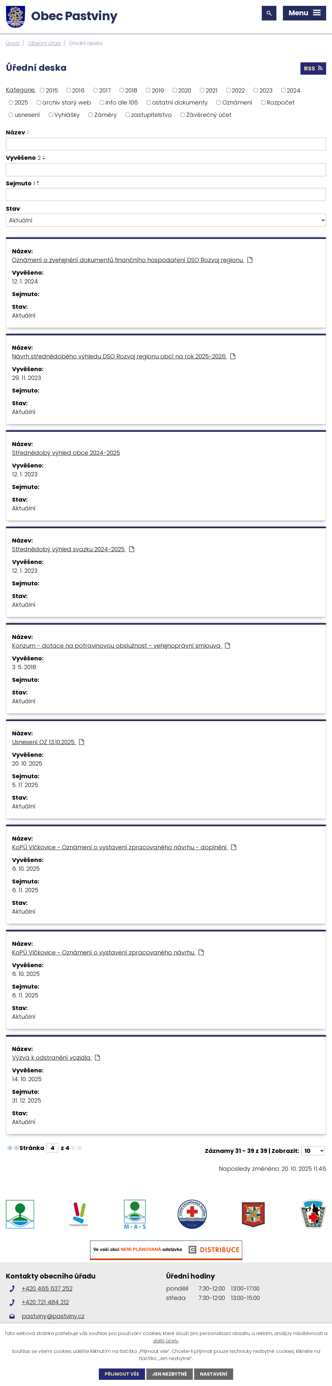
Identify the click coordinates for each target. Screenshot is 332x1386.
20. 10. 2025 (27, 763)
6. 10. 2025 (26, 869)
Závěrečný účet (209, 115)
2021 (212, 90)
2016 (78, 90)
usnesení (27, 115)
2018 (131, 90)
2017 (105, 90)
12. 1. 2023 (24, 474)
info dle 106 (122, 102)
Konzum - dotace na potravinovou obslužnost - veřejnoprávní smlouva (121, 646)
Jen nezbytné (169, 1374)
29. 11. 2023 (26, 378)
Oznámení (237, 102)
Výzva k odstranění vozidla (56, 1058)
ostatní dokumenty (180, 102)
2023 (265, 90)
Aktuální (23, 315)
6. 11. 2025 (25, 890)
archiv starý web (66, 102)
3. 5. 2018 (24, 667)
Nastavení (213, 1374)
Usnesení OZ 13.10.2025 (48, 742)
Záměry (105, 115)
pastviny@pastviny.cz (53, 1316)
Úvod (12, 43)
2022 (238, 90)
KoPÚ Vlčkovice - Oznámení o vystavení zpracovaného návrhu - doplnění (124, 847)
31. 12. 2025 (26, 1100)
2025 (21, 102)
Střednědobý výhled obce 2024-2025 (66, 453)
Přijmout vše (122, 1374)
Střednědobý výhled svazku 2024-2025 (73, 549)
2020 (184, 90)
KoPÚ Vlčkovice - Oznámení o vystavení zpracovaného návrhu (108, 952)
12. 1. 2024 (25, 281)
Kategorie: (20, 90)
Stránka (32, 1148)
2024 (293, 90)
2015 (52, 90)
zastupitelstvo (151, 115)
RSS (313, 68)
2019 (158, 90)
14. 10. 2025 (27, 1079)
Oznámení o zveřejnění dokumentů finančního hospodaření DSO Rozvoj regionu (132, 260)
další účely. (166, 1340)
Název (15, 132)
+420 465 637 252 (47, 1288)
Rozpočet (281, 102)
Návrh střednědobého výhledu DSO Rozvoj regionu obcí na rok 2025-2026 (123, 356)
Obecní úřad (44, 43)
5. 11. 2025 (25, 785)
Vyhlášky (67, 115)
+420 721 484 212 (45, 1302)
